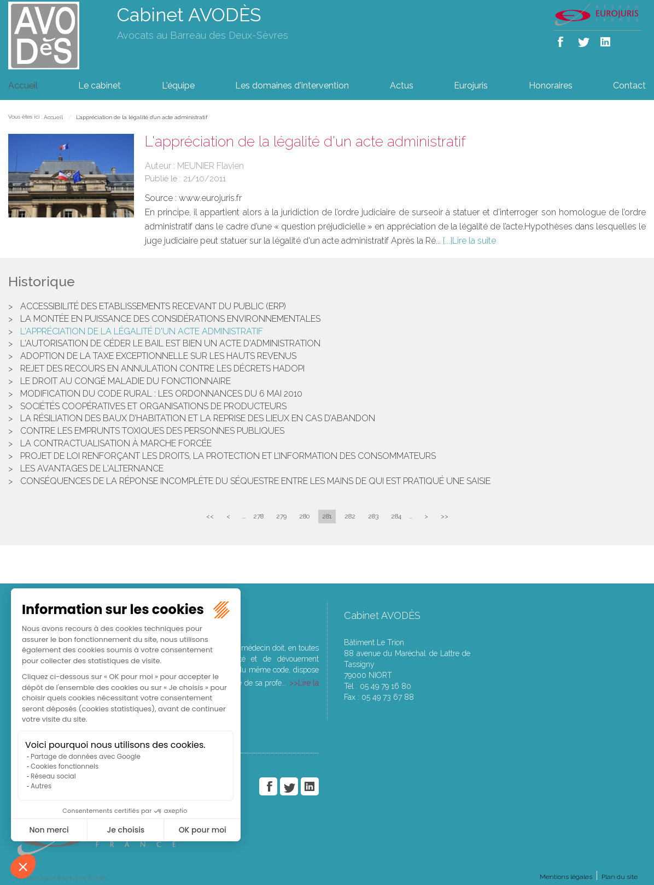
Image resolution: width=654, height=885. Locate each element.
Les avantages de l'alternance (92, 468)
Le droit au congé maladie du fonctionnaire (125, 381)
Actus (401, 85)
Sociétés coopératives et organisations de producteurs (153, 406)
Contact (629, 85)
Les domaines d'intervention (292, 85)
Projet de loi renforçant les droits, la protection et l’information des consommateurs (228, 456)
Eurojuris (471, 85)
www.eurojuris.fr (210, 198)
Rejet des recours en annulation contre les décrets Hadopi (162, 368)
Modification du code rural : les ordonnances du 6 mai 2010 (161, 393)
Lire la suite (474, 240)
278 (258, 516)
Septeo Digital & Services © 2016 (61, 878)
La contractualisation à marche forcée (116, 443)
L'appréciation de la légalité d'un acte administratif (141, 117)
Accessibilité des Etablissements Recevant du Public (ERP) (153, 306)
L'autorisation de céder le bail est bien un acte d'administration (170, 343)
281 (327, 516)
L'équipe (178, 85)
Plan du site (620, 877)
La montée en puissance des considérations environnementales (170, 319)
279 (281, 516)
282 (349, 516)
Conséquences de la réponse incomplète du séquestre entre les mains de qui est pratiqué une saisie (255, 481)
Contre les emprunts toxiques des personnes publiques (152, 431)
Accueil (23, 85)
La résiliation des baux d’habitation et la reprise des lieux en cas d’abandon (197, 418)
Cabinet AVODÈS (189, 15)
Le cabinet (99, 85)
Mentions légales (566, 877)
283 (373, 516)
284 (396, 516)
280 (304, 516)
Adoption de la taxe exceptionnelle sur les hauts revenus (158, 356)
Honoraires (551, 85)
